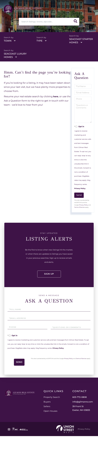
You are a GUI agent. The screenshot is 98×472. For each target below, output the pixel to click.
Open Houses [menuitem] (75, 414)
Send (79, 195)
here (56, 96)
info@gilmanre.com (49, 439)
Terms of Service (79, 207)
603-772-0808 (59, 9)
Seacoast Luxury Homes (15, 55)
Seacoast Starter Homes (81, 41)
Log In (72, 9)
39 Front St (47, 446)
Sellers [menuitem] (71, 410)
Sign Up (81, 9)
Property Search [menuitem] (76, 401)
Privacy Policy (79, 188)
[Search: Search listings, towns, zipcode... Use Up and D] (45, 22)
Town (7, 40)
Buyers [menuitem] (71, 405)
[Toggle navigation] (91, 9)
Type (39, 40)
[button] (75, 22)
